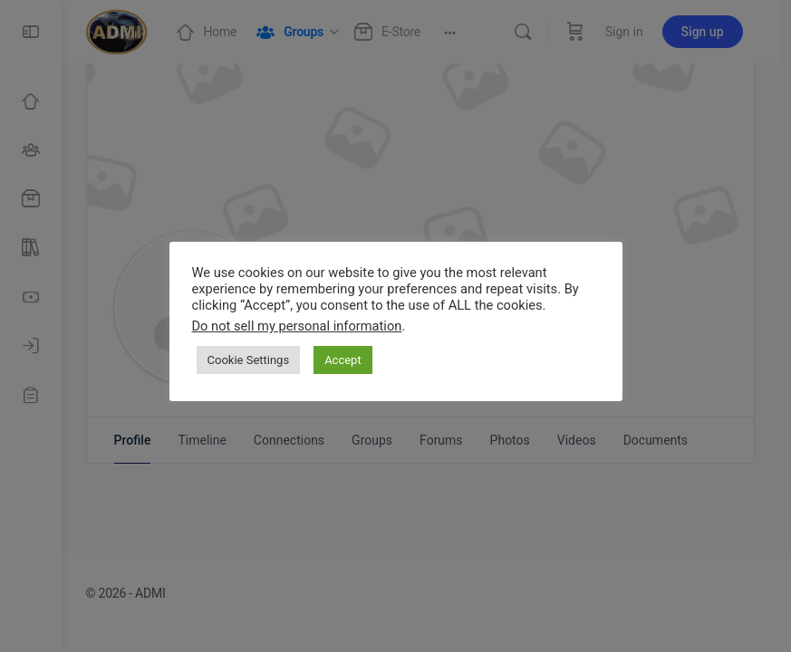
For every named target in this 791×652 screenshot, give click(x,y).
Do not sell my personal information (297, 326)
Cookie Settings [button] (248, 360)
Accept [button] (343, 360)
